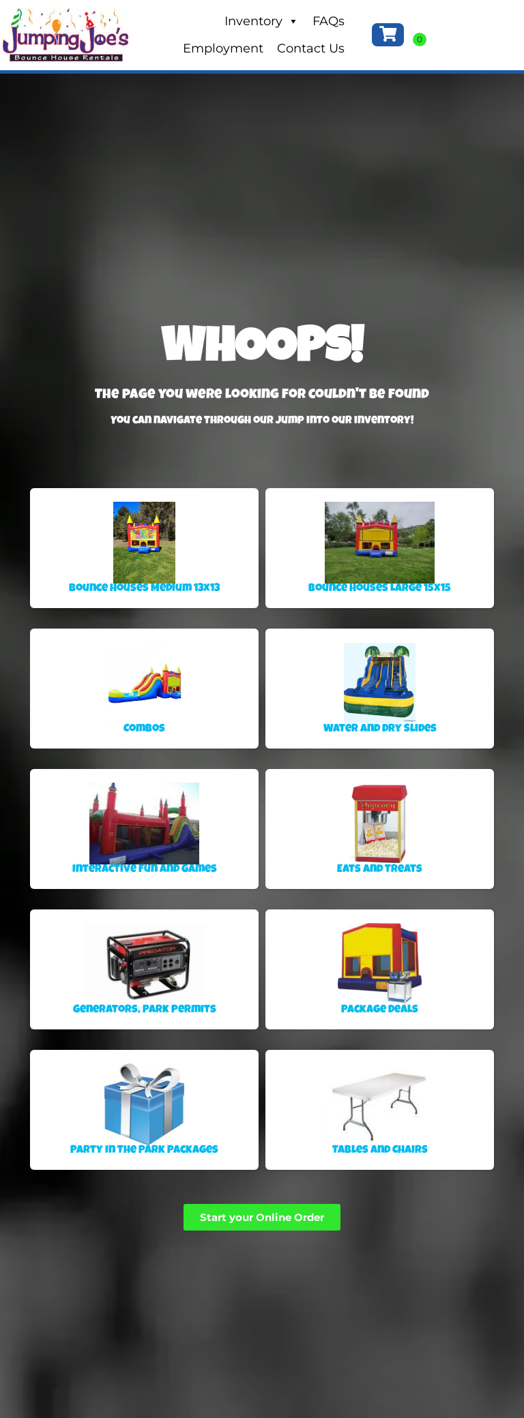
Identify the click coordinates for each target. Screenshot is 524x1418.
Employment (223, 48)
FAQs (328, 21)
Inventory (261, 21)
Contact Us (311, 48)
